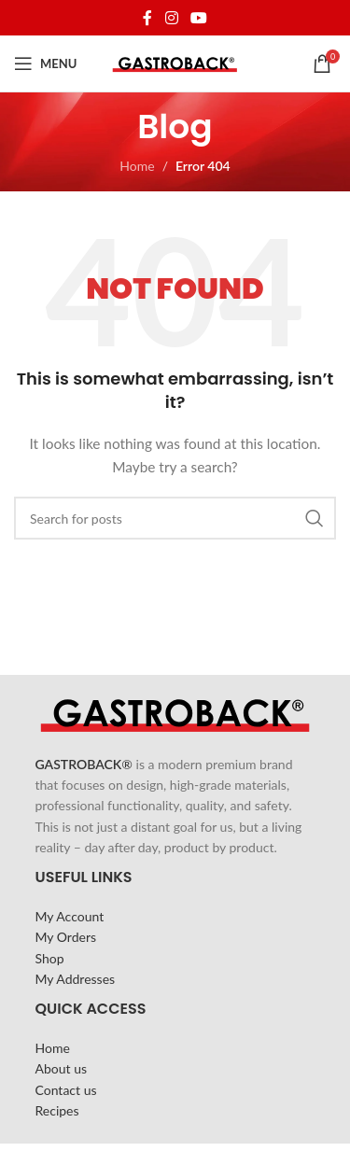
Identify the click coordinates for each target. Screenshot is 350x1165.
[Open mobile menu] (45, 63)
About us (61, 1068)
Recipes (57, 1110)
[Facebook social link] (148, 18)
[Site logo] (175, 62)
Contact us (66, 1090)
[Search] (175, 518)
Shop (49, 958)
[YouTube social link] (198, 18)
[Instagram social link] (171, 18)
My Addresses (75, 979)
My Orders (66, 937)
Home (136, 166)
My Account (70, 916)
